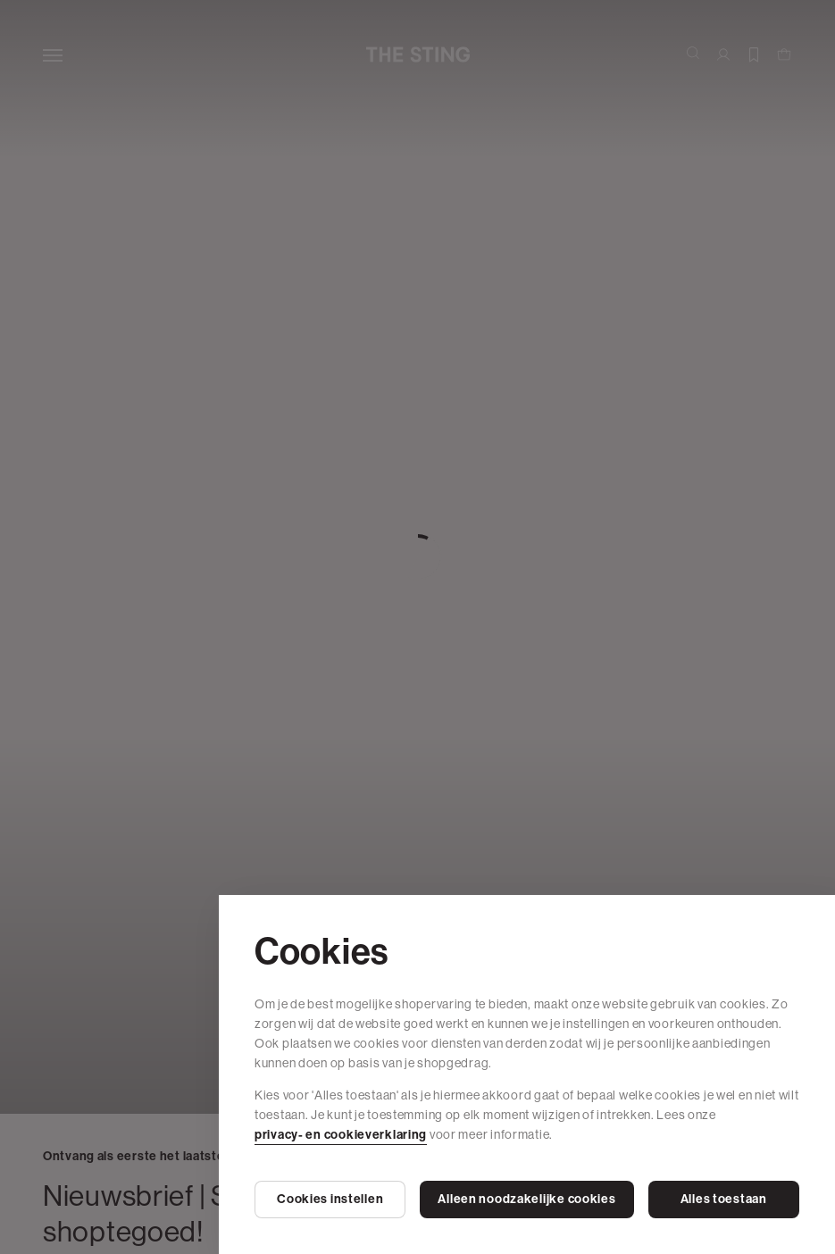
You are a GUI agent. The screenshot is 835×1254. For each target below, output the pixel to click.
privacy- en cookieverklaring (341, 1134)
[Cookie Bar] (417, 627)
